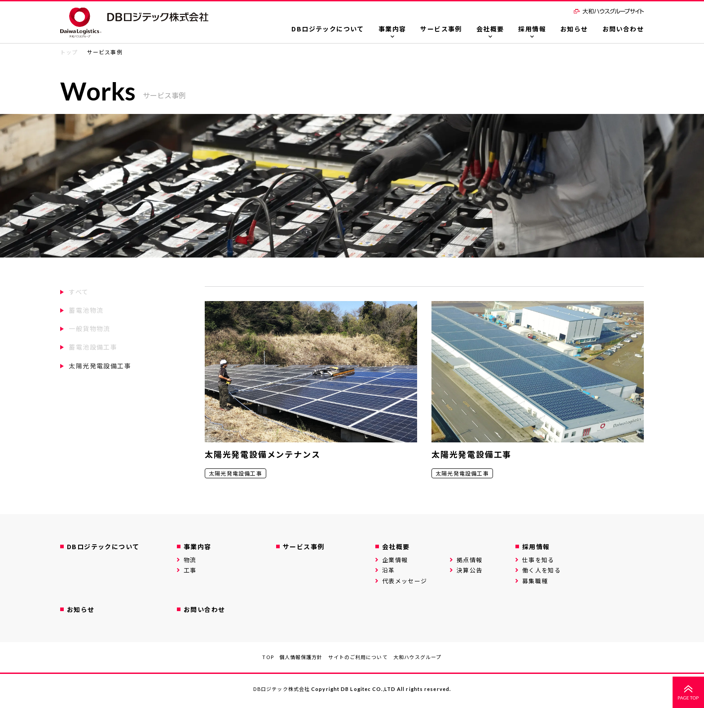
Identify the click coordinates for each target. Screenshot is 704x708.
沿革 (388, 570)
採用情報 (532, 28)
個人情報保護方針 (301, 656)
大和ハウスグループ (417, 656)
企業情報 (395, 559)
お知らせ (574, 28)
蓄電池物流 (86, 310)
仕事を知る (538, 559)
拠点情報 (469, 559)
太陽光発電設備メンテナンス (262, 454)
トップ (69, 52)
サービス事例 (441, 28)
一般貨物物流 (89, 328)
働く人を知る (541, 570)
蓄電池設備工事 (93, 346)
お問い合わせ (623, 28)
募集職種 (535, 581)
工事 (190, 570)
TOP (267, 656)
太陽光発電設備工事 (100, 365)
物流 (190, 559)
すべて (78, 291)
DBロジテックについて (327, 28)
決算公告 (469, 570)
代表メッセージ (404, 581)
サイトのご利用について (358, 656)
